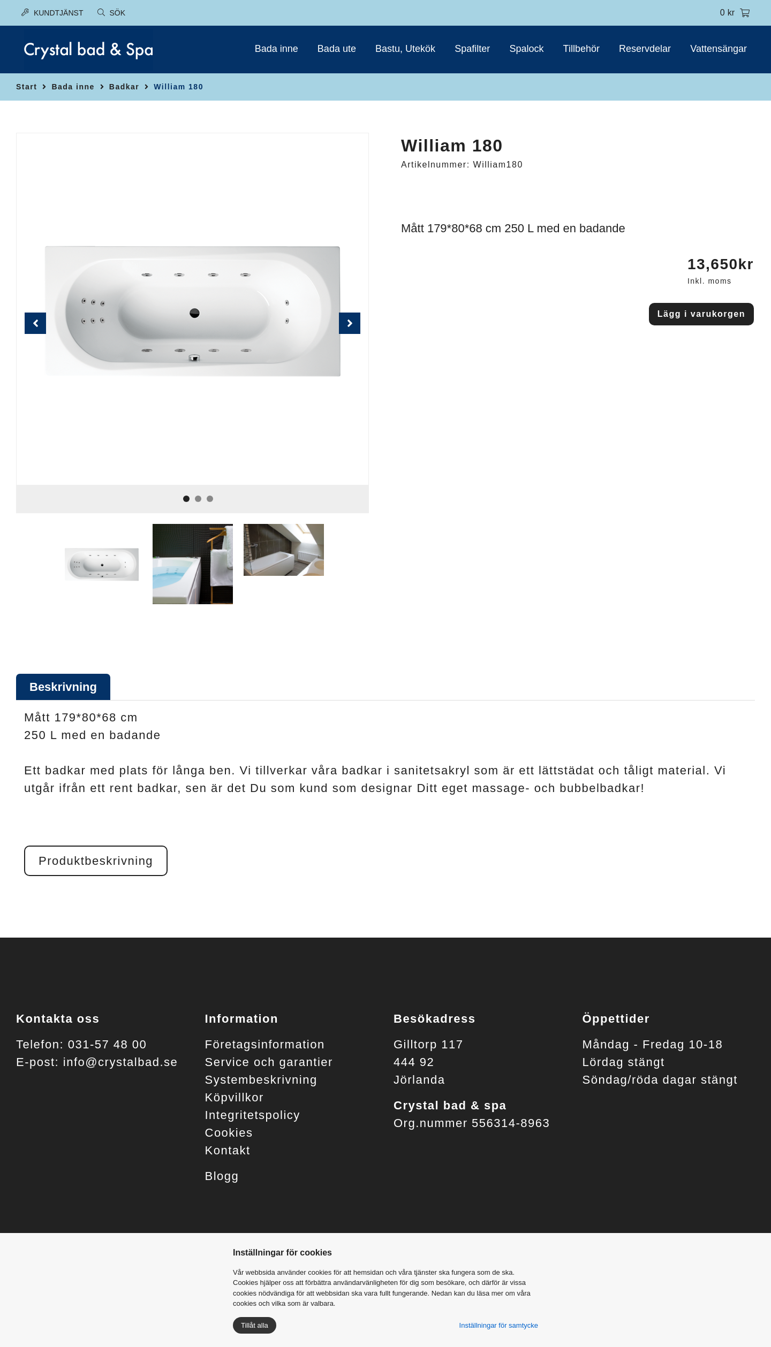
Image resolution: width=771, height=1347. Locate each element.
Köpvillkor (234, 1097)
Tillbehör (581, 48)
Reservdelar (645, 48)
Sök (111, 13)
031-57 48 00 (107, 1044)
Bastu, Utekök (405, 48)
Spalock (526, 48)
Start (26, 86)
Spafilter (472, 48)
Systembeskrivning (261, 1079)
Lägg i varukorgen (701, 313)
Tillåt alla (254, 1325)
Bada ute (337, 48)
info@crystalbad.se (120, 1062)
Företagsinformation (265, 1044)
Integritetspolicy (252, 1115)
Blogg (222, 1176)
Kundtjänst (52, 13)
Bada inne (276, 48)
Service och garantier (269, 1062)
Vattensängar (718, 48)
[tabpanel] (192, 309)
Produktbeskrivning (96, 860)
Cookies (229, 1132)
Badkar (124, 86)
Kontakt (228, 1150)
